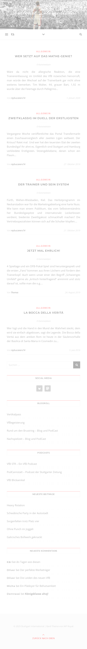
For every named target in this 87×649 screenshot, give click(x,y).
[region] (37, 627)
